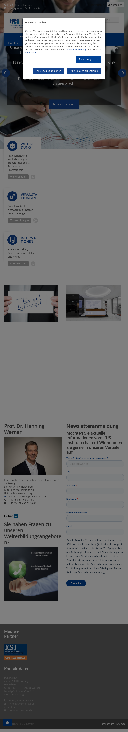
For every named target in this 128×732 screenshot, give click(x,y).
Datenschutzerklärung (75, 49)
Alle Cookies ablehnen (49, 70)
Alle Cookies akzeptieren (84, 70)
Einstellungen (87, 59)
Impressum (30, 52)
